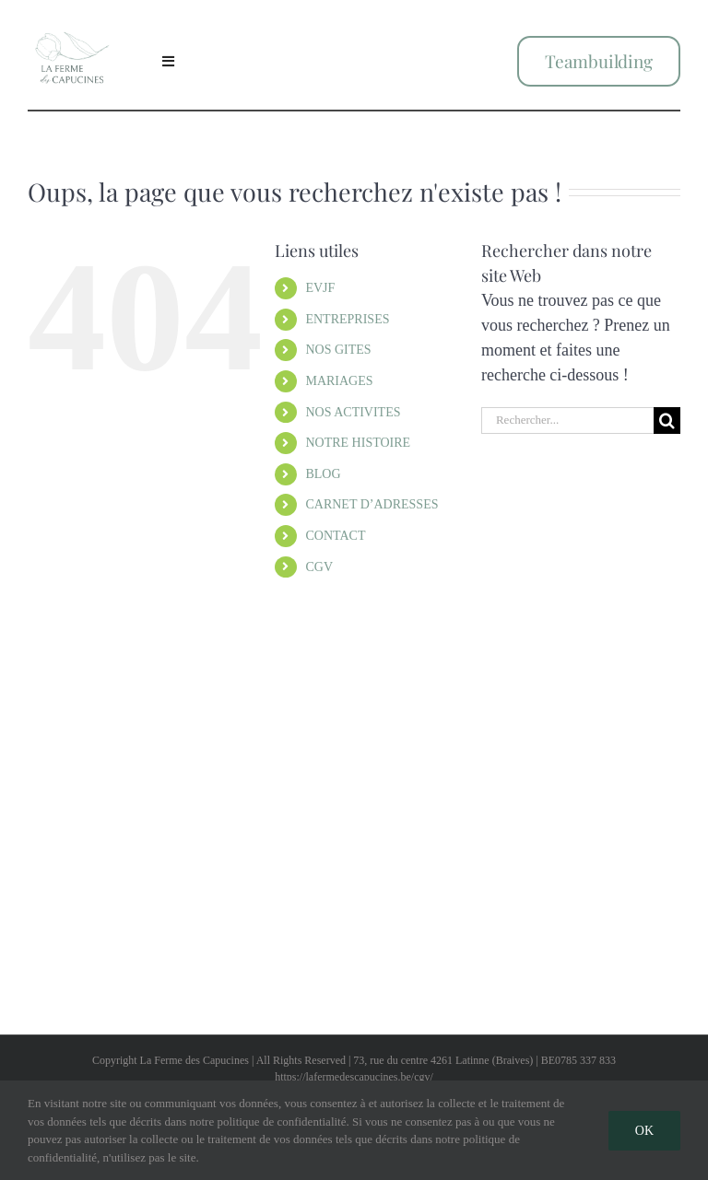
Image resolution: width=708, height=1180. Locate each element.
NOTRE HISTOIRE (357, 443)
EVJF (320, 288)
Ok (644, 1131)
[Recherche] (667, 420)
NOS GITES (338, 349)
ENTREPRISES (347, 319)
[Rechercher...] (567, 420)
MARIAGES (338, 381)
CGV (319, 567)
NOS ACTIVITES (352, 412)
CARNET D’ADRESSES (371, 504)
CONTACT (335, 536)
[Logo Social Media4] (72, 21)
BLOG (322, 474)
